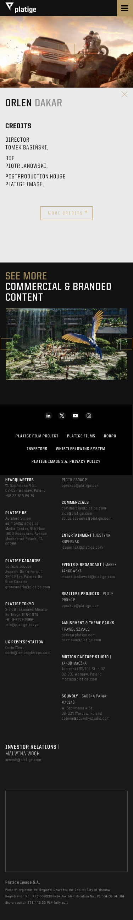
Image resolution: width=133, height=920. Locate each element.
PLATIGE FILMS (81, 436)
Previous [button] (7, 344)
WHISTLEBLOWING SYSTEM (80, 449)
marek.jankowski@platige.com (88, 577)
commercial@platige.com (84, 508)
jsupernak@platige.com (82, 547)
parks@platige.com (79, 635)
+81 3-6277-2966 (19, 620)
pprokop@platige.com (81, 486)
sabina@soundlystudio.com (86, 718)
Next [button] (126, 344)
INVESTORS (37, 449)
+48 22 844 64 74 (19, 496)
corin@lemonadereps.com (28, 653)
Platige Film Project (37, 436)
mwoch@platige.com (23, 760)
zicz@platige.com (77, 514)
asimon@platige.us (22, 523)
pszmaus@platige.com (81, 640)
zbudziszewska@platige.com (87, 519)
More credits (68, 212)
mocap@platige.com (80, 679)
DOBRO (110, 436)
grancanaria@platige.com (27, 587)
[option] (66, 344)
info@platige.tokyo (22, 625)
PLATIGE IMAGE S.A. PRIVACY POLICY (66, 462)
